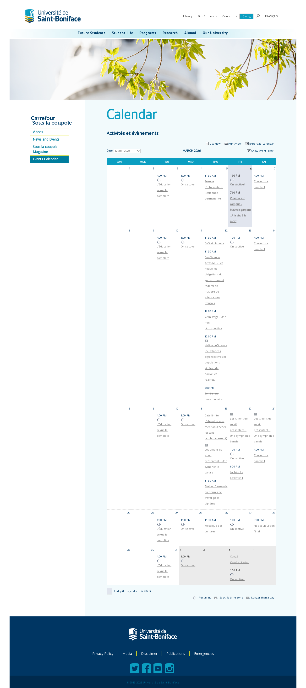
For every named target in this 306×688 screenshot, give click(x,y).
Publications (175, 653)
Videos (38, 132)
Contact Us (229, 16)
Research (170, 33)
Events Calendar (45, 159)
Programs (147, 33)
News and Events (46, 139)
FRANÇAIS (271, 16)
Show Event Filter (262, 150)
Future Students (91, 33)
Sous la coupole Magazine (45, 149)
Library (187, 16)
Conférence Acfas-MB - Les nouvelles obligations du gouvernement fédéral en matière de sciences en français (214, 280)
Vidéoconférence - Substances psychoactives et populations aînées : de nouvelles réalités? (216, 362)
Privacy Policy (102, 653)
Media (127, 653)
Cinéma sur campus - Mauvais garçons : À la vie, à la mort (240, 209)
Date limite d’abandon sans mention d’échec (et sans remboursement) (216, 427)
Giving (246, 16)
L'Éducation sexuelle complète (164, 190)
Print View (234, 143)
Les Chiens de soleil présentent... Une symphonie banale (216, 461)
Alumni (190, 33)
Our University (215, 33)
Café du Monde (214, 243)
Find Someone (207, 16)
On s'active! (188, 184)
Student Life (122, 33)
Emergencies (204, 653)
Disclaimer (149, 653)
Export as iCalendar (261, 143)
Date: (110, 150)
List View (215, 143)
